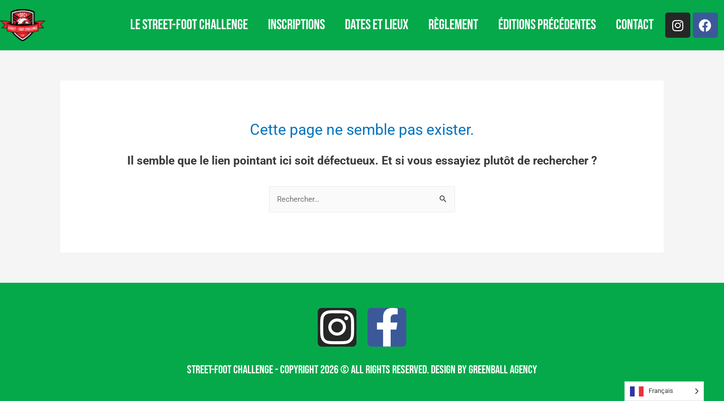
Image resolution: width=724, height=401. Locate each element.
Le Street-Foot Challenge (189, 25)
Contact (635, 25)
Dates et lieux (376, 25)
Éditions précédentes (547, 25)
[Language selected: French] (664, 391)
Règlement (453, 25)
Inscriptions (296, 25)
